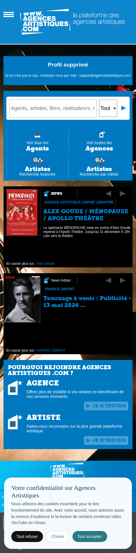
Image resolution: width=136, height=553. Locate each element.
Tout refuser (27, 536)
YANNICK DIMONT (59, 289)
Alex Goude (46, 264)
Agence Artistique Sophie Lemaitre (78, 202)
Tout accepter (90, 536)
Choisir (57, 536)
